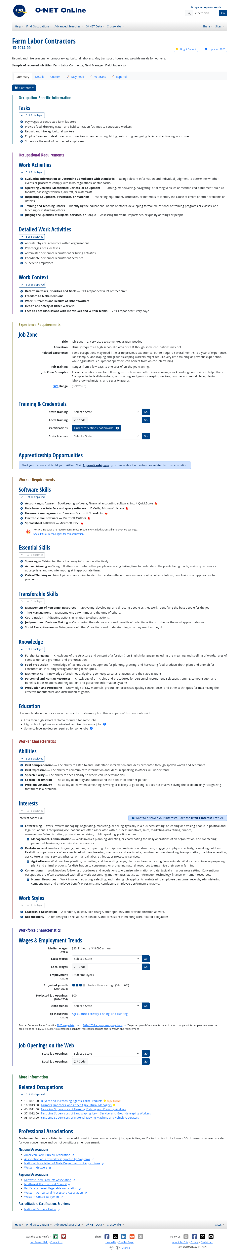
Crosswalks (114, 26)
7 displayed (32, 115)
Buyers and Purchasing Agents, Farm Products (71, 1101)
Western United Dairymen (41, 1197)
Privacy (194, 1242)
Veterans (98, 77)
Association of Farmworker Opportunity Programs (57, 1159)
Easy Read (75, 77)
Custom (55, 77)
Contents (23, 88)
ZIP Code (80, 420)
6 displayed (32, 237)
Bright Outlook (186, 49)
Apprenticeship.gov (96, 465)
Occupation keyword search (206, 7)
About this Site (180, 1242)
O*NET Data (94, 26)
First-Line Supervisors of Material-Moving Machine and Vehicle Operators (90, 1117)
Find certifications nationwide (96, 428)
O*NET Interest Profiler (207, 818)
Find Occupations (38, 26)
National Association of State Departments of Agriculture (62, 1163)
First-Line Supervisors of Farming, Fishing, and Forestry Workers (83, 1109)
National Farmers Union (40, 1209)
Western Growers (35, 1167)
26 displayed (33, 285)
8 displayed (32, 172)
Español (119, 77)
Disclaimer (207, 1242)
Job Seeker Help (39, 1242)
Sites (218, 26)
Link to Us (110, 1242)
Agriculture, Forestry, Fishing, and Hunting (100, 1014)
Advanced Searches (68, 26)
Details (39, 77)
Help (18, 26)
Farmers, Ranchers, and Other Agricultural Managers (76, 1105)
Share (206, 26)
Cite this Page (126, 1242)
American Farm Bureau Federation (47, 1155)
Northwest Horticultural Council (45, 1184)
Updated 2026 (215, 49)
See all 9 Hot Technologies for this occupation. (58, 534)
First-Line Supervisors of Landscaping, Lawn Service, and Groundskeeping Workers (96, 1113)
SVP (56, 386)
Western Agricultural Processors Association (53, 1192)
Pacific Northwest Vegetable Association (50, 1188)
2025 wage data (65, 1025)
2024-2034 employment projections (102, 1025)
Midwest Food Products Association (47, 1180)
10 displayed (33, 497)
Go (223, 13)
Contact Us (56, 1242)
